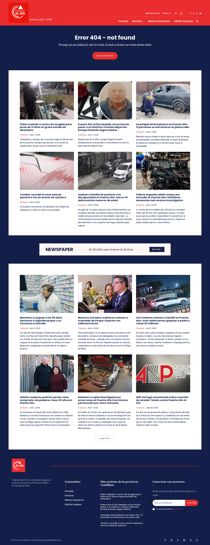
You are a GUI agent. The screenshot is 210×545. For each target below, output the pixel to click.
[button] (181, 13)
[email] (169, 503)
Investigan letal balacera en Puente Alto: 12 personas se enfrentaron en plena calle (162, 126)
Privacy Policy (177, 509)
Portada (24, 202)
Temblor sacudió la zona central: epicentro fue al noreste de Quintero (43, 196)
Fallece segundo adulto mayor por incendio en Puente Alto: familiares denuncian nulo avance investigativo (159, 197)
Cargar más (105, 438)
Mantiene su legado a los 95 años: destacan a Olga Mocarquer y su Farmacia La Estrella (41, 320)
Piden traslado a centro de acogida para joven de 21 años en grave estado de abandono (46, 127)
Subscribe (191, 503)
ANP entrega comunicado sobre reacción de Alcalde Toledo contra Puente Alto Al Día (162, 400)
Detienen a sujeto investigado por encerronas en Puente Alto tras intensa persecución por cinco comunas (103, 400)
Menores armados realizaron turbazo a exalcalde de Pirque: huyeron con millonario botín (103, 320)
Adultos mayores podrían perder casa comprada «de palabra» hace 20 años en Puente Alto (46, 400)
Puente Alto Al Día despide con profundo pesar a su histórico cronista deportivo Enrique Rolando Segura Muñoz (103, 127)
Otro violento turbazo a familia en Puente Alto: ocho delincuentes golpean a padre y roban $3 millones (163, 320)
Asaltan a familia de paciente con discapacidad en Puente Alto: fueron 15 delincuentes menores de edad (103, 197)
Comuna (24, 135)
